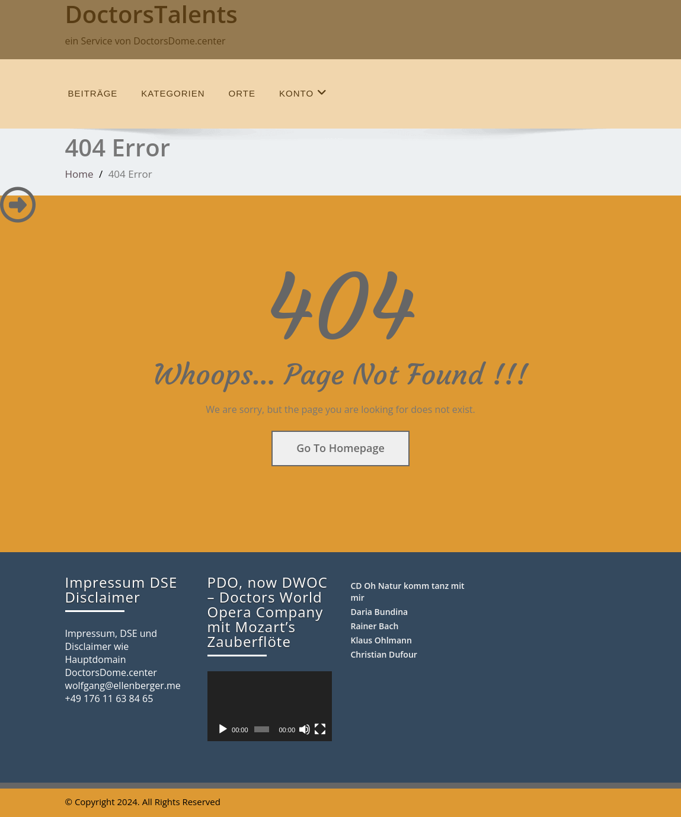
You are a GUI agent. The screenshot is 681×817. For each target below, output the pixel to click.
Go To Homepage (340, 448)
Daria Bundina (379, 611)
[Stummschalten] (305, 729)
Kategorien (172, 93)
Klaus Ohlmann (381, 640)
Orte (242, 93)
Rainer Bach (375, 626)
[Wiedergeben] (223, 729)
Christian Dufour (384, 654)
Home (79, 174)
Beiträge (93, 93)
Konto (303, 92)
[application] (269, 706)
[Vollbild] (320, 729)
